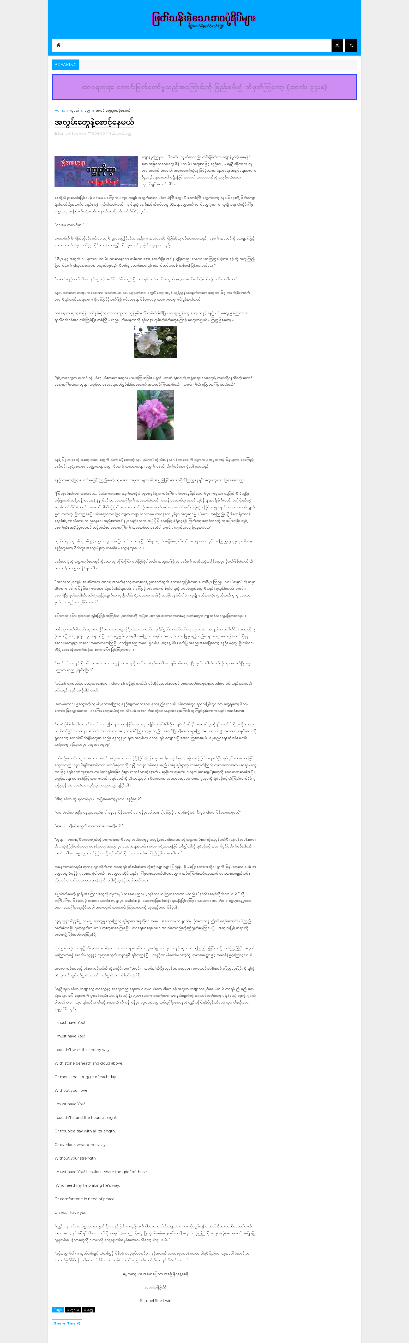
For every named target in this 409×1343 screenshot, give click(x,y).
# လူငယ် (73, 1310)
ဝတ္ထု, (129, 133)
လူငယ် (74, 110)
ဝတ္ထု (87, 110)
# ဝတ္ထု (88, 1310)
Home (60, 110)
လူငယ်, (120, 133)
